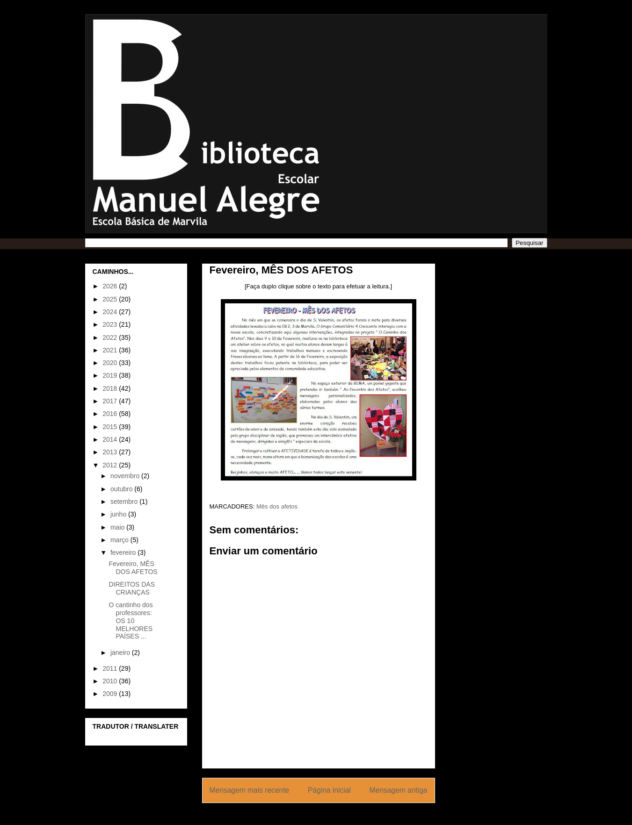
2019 (110, 375)
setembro (124, 501)
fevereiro (124, 552)
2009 (110, 693)
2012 (110, 465)
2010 (110, 681)
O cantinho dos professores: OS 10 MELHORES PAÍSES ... (131, 620)
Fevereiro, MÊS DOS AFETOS (133, 567)
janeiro (121, 652)
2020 (110, 362)
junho (119, 514)
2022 (110, 337)
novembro (125, 476)
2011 (110, 668)
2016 (110, 413)
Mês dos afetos (277, 506)
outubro (122, 489)
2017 (110, 401)
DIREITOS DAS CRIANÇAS (132, 588)
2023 (110, 324)
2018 (110, 388)
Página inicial (329, 790)
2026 (110, 286)
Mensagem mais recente (250, 790)
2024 (110, 312)
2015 (110, 426)
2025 (110, 299)
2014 (110, 439)
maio (118, 527)
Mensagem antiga (399, 790)
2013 (110, 452)
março (120, 540)
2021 (110, 350)
